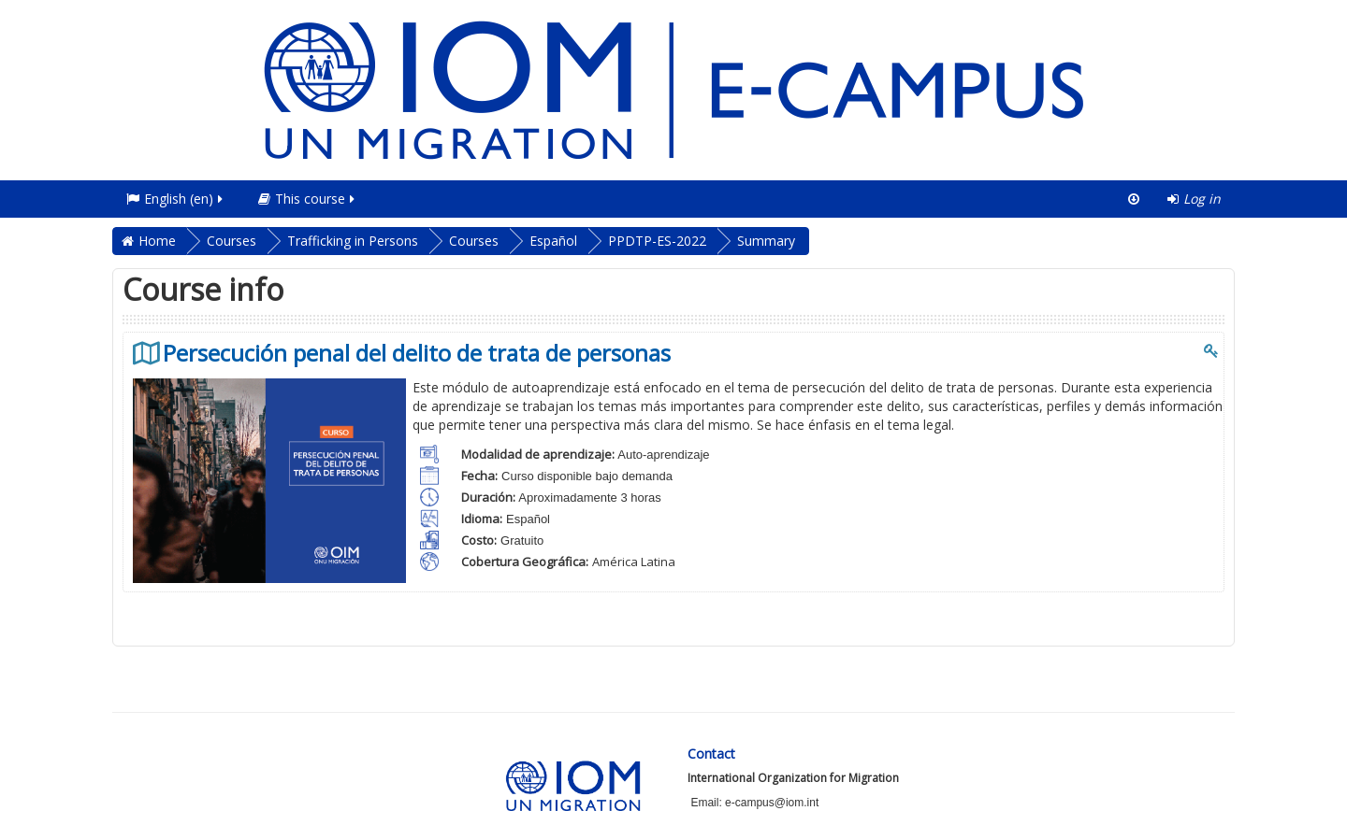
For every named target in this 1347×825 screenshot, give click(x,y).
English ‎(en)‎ (175, 198)
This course (307, 198)
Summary (766, 240)
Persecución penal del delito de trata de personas (417, 353)
